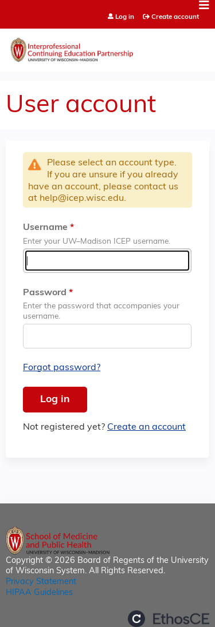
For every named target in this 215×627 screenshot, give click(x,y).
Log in (124, 17)
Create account (175, 17)
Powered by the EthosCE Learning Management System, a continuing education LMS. (168, 618)
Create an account (146, 427)
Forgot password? (61, 367)
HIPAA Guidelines (39, 593)
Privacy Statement (41, 582)
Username (45, 227)
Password (45, 292)
